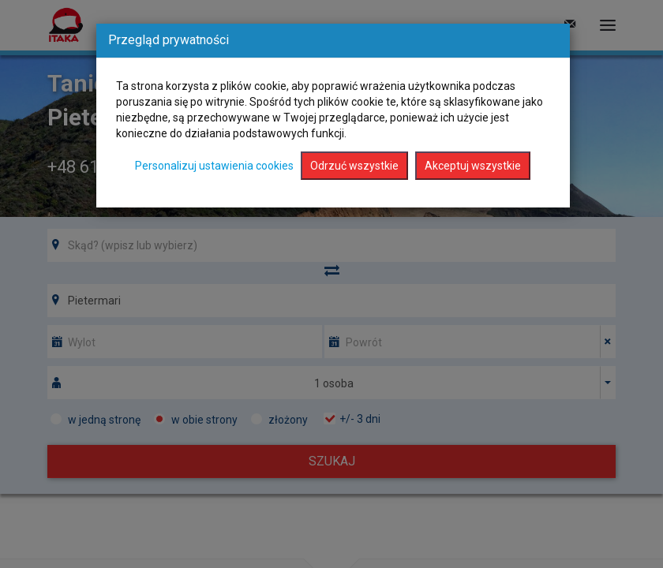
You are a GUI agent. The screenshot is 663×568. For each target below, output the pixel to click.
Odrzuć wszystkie (354, 165)
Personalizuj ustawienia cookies (214, 165)
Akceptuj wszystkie (473, 165)
